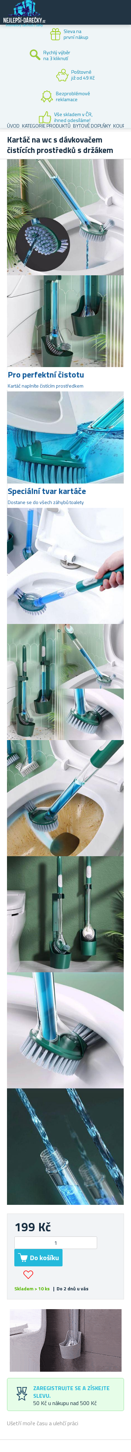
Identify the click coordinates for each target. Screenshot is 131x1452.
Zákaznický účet (83, 18)
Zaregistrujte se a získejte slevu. (71, 1392)
